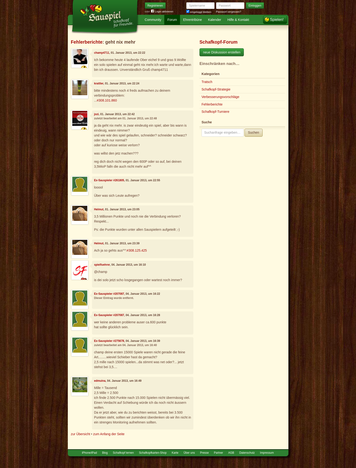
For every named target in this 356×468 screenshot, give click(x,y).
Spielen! (277, 20)
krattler (98, 83)
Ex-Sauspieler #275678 (109, 341)
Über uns (189, 452)
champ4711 (101, 52)
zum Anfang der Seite (109, 434)
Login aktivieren (162, 12)
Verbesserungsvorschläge (220, 97)
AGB (231, 452)
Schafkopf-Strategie (216, 89)
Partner (218, 452)
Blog (105, 452)
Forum (172, 20)
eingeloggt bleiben (198, 12)
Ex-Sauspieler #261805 (109, 180)
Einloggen (255, 5)
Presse (204, 452)
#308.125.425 (137, 250)
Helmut (98, 209)
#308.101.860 (107, 100)
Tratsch (207, 82)
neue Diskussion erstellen (222, 52)
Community (153, 20)
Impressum (267, 452)
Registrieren (155, 5)
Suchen (253, 132)
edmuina (100, 380)
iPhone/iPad (89, 452)
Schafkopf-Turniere (216, 111)
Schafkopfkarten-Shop (153, 452)
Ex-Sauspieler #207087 (109, 293)
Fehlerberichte (87, 42)
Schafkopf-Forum (218, 42)
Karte (175, 452)
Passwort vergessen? (228, 11)
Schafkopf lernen (123, 452)
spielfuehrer (102, 264)
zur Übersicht (80, 434)
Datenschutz (247, 452)
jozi (96, 114)
